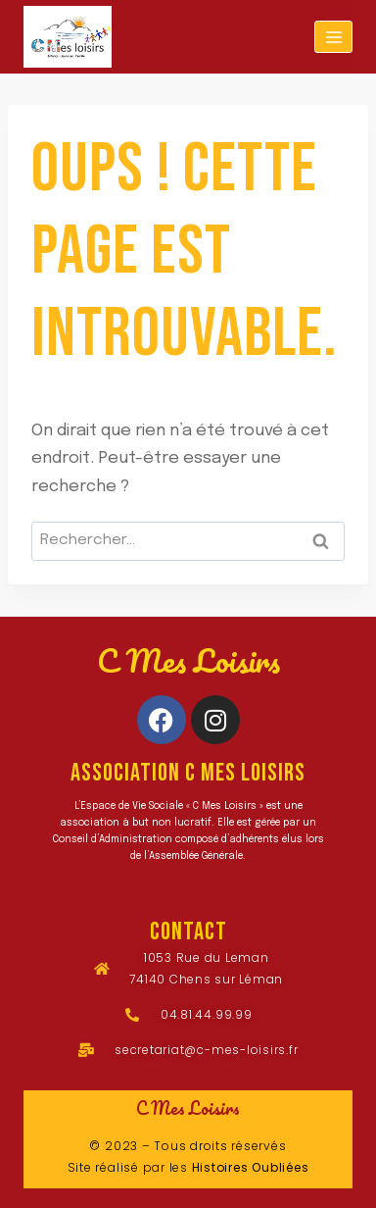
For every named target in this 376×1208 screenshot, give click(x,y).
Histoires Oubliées (250, 1167)
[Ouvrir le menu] (333, 37)
